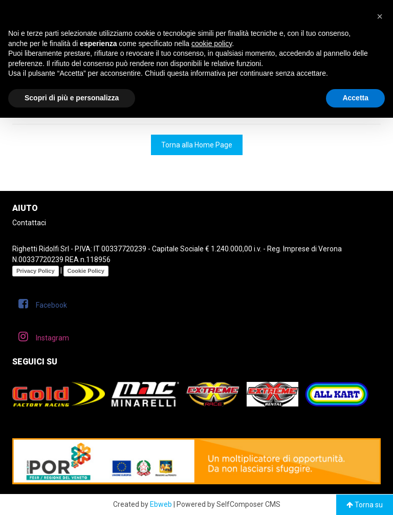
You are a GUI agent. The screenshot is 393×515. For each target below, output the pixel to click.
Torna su (364, 505)
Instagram (43, 336)
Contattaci (29, 223)
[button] (380, 16)
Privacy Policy (35, 271)
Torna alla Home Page (196, 145)
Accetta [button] (355, 98)
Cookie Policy (86, 271)
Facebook (42, 303)
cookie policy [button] (211, 43)
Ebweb (161, 504)
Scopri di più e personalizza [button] (72, 98)
